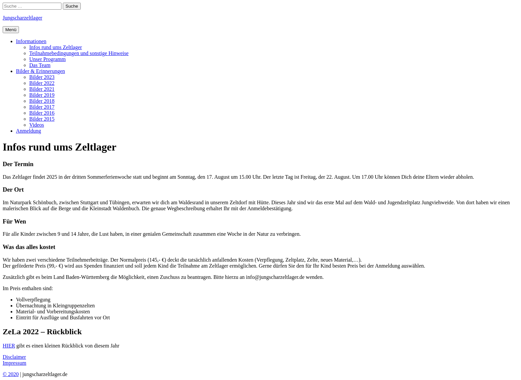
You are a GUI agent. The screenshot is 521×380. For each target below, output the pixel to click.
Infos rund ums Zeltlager (55, 47)
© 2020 (11, 374)
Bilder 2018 (41, 101)
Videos (36, 125)
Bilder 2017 (41, 107)
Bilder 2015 (41, 119)
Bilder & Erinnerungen (40, 71)
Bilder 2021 (41, 89)
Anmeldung (28, 131)
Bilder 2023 (41, 77)
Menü (10, 29)
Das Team (40, 65)
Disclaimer (14, 357)
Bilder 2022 (41, 83)
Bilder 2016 (41, 113)
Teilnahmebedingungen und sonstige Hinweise (79, 53)
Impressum (14, 363)
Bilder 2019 (41, 95)
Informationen (31, 41)
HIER (9, 345)
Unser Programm (47, 59)
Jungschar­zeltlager (22, 18)
